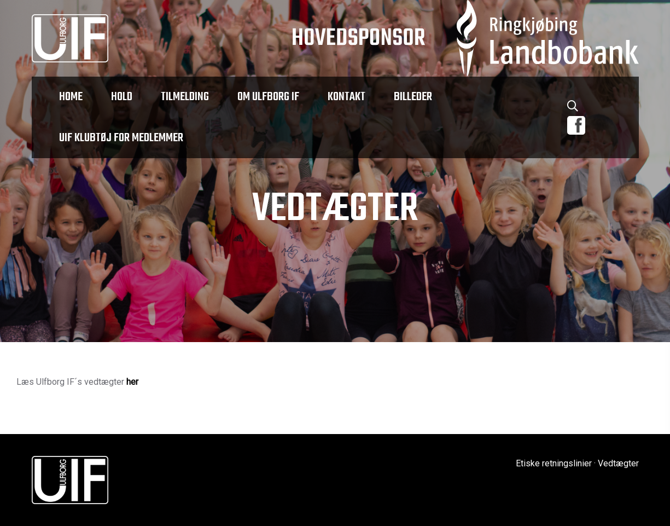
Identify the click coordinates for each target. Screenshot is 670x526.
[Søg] (572, 107)
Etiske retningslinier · (556, 463)
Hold (121, 97)
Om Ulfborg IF (268, 97)
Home (71, 97)
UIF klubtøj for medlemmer (121, 138)
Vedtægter (618, 463)
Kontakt (346, 97)
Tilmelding (185, 97)
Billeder (413, 97)
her (132, 382)
